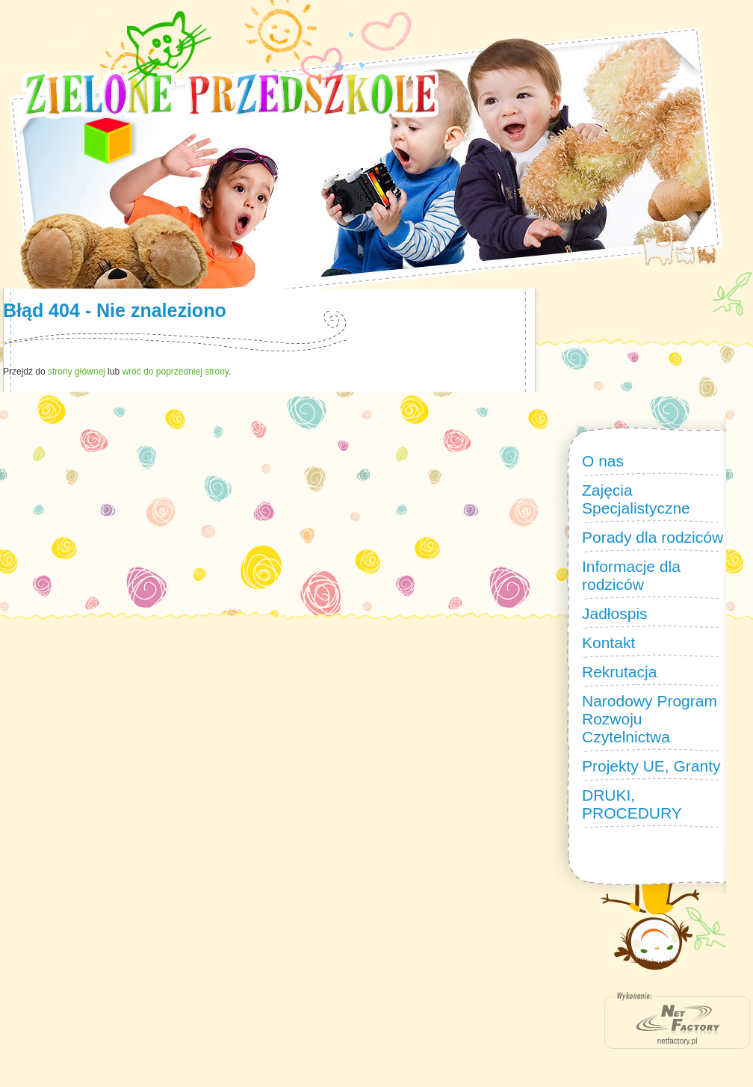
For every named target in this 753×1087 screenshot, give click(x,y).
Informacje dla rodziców (631, 575)
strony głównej (76, 371)
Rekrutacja (619, 671)
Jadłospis (615, 613)
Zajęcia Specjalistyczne (636, 499)
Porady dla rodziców (652, 537)
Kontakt (608, 642)
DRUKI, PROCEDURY (632, 804)
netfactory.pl (677, 1041)
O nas (603, 460)
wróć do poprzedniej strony (175, 371)
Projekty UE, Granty (651, 766)
